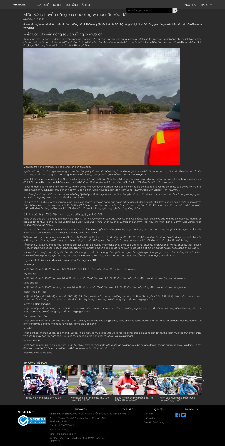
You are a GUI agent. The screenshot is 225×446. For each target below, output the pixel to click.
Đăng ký (206, 4)
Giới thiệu (149, 413)
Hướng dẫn (149, 417)
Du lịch (57, 4)
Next (203, 380)
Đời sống (72, 4)
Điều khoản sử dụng (154, 422)
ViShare (19, 4)
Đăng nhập (190, 4)
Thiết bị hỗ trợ (119, 413)
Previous (21, 380)
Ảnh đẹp (87, 4)
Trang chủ (42, 4)
